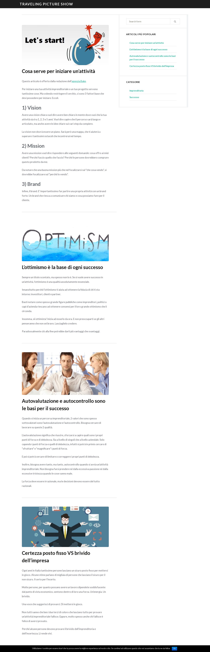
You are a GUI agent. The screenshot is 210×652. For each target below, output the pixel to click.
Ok (174, 649)
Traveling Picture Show (46, 4)
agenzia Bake (79, 81)
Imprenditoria (137, 90)
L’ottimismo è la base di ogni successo (62, 267)
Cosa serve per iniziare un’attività (58, 71)
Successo (134, 97)
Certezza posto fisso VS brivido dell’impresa (152, 66)
